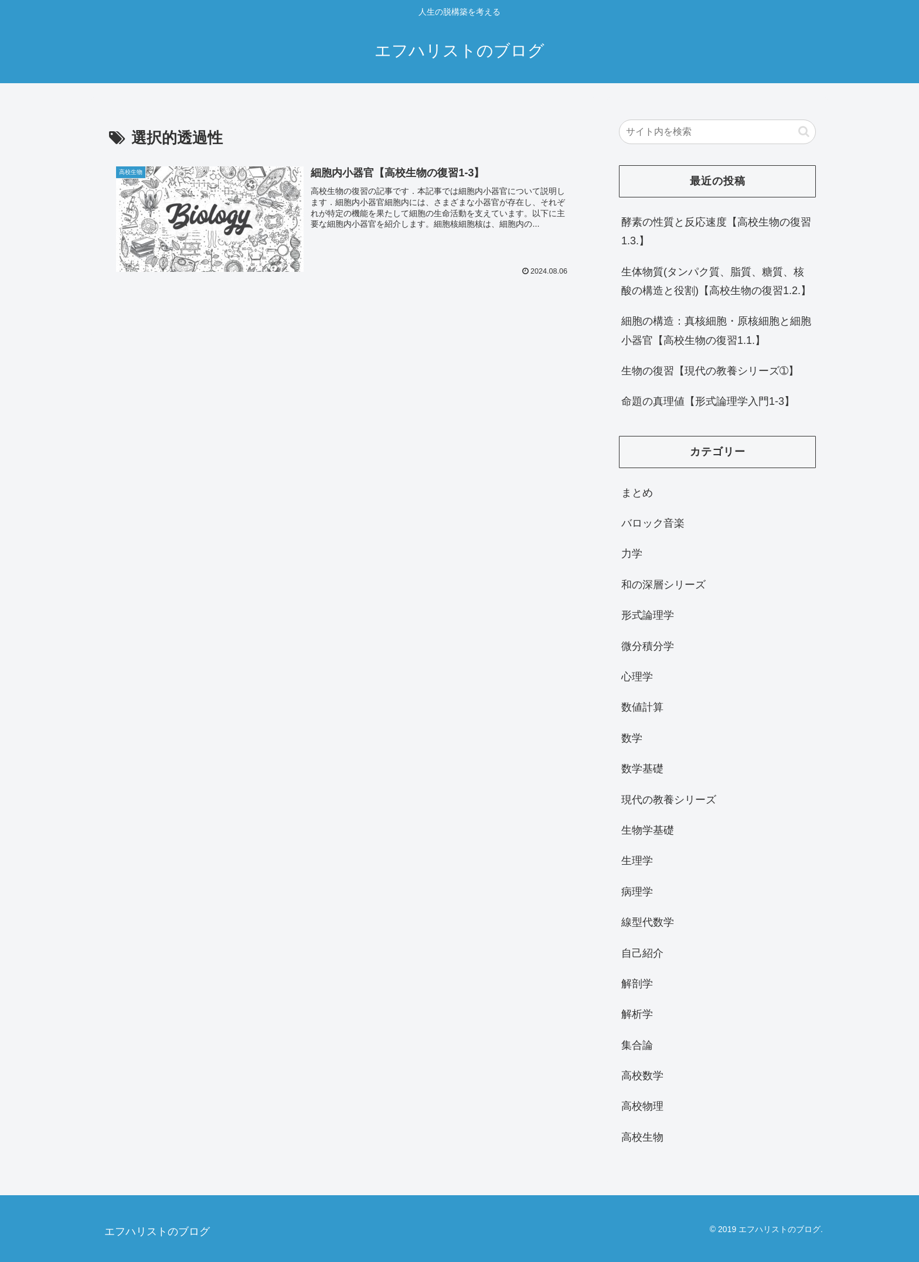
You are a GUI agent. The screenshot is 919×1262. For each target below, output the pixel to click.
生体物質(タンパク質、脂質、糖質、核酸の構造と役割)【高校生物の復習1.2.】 (716, 281)
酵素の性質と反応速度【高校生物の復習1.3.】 (716, 231)
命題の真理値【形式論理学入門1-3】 (708, 401)
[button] (804, 131)
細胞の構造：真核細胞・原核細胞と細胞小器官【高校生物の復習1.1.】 (716, 330)
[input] (717, 132)
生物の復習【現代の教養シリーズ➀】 (710, 371)
